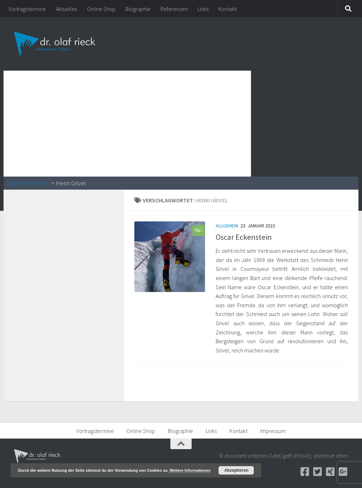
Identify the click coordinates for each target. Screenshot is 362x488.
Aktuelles (66, 8)
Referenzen (174, 8)
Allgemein (227, 225)
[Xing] (330, 472)
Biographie (138, 8)
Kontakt (227, 8)
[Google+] (343, 472)
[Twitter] (317, 472)
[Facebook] (305, 472)
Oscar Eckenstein (244, 237)
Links (203, 8)
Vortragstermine (27, 8)
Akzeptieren (236, 470)
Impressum (273, 430)
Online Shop (101, 8)
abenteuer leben (28, 183)
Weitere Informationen (189, 470)
